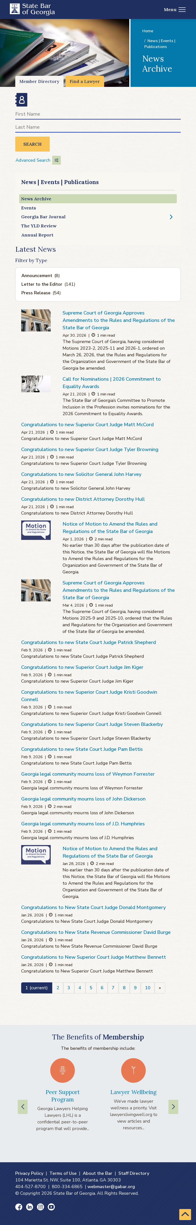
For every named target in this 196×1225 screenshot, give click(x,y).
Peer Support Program (63, 1095)
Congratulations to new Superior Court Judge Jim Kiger (82, 667)
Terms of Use (63, 1173)
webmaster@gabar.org (111, 1187)
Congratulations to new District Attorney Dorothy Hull (83, 499)
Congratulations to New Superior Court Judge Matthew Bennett (93, 957)
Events (28, 208)
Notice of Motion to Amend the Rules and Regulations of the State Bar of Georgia (110, 528)
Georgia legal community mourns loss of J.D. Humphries (83, 823)
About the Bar (97, 1173)
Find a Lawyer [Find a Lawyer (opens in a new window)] (85, 81)
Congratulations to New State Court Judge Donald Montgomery (93, 907)
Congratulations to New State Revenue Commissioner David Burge (96, 932)
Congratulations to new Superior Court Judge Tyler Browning (89, 449)
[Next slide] (173, 1107)
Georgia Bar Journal (43, 217)
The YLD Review (38, 226)
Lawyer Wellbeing (133, 1092)
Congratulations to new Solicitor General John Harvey (81, 474)
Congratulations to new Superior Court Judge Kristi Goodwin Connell (89, 696)
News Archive (36, 199)
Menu (175, 9)
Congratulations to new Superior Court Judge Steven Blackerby (92, 724)
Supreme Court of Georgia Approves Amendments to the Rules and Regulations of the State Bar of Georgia (119, 320)
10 (147, 988)
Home (147, 31)
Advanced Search (38, 160)
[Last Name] (98, 128)
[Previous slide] (23, 1107)
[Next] (160, 987)
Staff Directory (133, 1173)
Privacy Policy (29, 1173)
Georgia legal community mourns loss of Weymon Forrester (88, 774)
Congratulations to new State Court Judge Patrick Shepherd (88, 642)
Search (32, 144)
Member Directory (39, 81)
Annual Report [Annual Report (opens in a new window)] (37, 235)
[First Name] (98, 115)
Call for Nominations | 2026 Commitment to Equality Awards (112, 383)
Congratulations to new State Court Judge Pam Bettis (82, 749)
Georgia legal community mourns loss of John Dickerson (83, 799)
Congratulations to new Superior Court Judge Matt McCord (87, 424)
